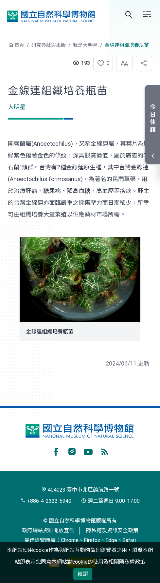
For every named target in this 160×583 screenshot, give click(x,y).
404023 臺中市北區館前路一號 (80, 490)
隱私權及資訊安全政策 (112, 530)
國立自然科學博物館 (51, 16)
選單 (146, 14)
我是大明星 (85, 45)
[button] (101, 63)
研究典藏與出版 (48, 45)
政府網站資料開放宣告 (48, 530)
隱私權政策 (132, 562)
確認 (83, 574)
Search (128, 14)
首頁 (19, 45)
